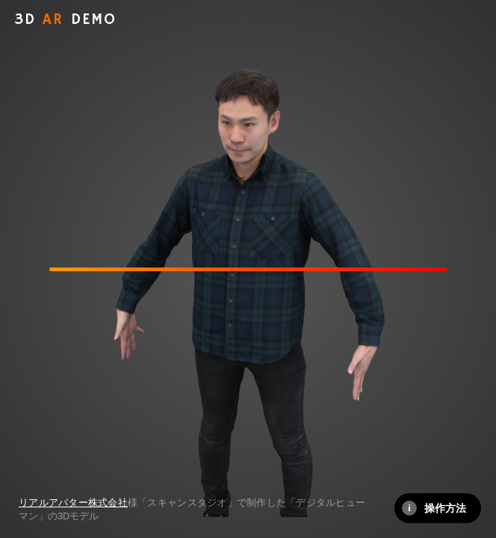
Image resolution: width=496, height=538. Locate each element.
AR (66, 19)
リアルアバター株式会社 (73, 502)
